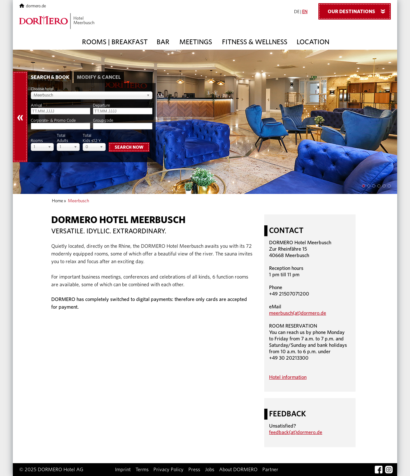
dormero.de (32, 6)
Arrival (36, 106)
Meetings (195, 42)
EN (305, 12)
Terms (142, 469)
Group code (103, 121)
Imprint (123, 469)
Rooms (37, 141)
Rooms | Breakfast (115, 42)
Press (194, 469)
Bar (163, 42)
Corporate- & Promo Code (53, 121)
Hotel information (288, 377)
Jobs (209, 469)
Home (57, 201)
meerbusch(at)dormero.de (297, 313)
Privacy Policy (168, 469)
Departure (101, 106)
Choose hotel (42, 89)
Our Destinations (359, 11)
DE (296, 12)
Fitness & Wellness (254, 42)
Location (313, 42)
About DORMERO (238, 469)
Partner (270, 469)
